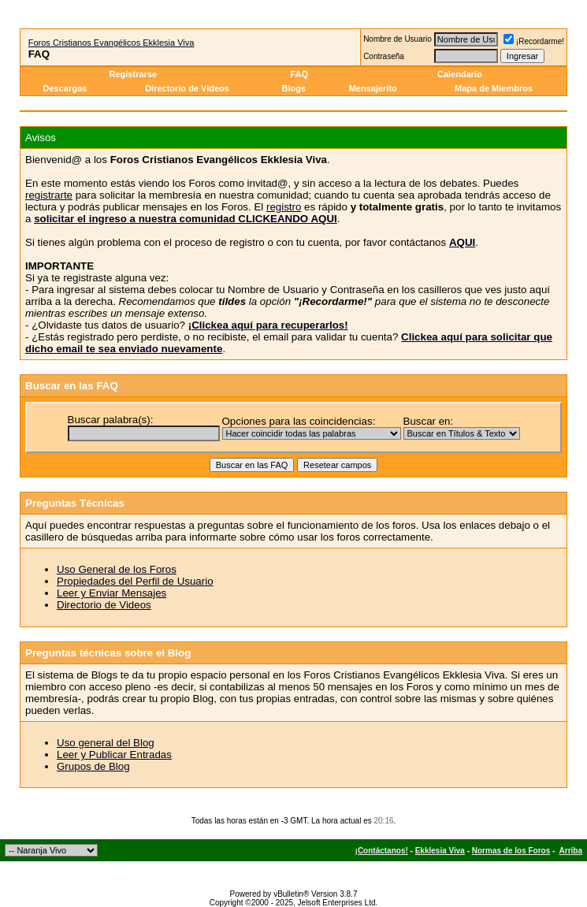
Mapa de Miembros (494, 88)
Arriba (570, 850)
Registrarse (134, 74)
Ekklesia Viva (440, 850)
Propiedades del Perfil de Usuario (135, 581)
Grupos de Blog (93, 766)
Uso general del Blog (105, 743)
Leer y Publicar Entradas (114, 754)
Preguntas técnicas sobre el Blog (108, 653)
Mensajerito (373, 88)
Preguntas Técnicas (74, 503)
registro (283, 207)
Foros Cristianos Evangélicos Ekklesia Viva (111, 42)
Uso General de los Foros (116, 569)
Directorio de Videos (187, 88)
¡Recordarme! (533, 41)
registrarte (48, 195)
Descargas (65, 88)
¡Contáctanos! (381, 850)
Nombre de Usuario (397, 39)
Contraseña (383, 56)
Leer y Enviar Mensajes (111, 593)
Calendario (459, 74)
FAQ (299, 74)
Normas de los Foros (511, 850)
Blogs (295, 88)
